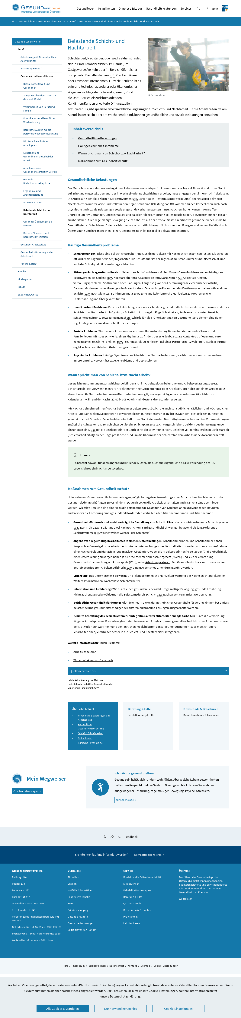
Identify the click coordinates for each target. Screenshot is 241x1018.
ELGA (71, 907)
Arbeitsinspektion (85, 655)
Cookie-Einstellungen (163, 991)
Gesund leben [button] (86, 10)
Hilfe (65, 969)
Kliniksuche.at (131, 887)
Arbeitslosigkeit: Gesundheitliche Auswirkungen (39, 62)
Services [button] (185, 10)
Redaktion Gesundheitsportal (98, 687)
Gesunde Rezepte (78, 920)
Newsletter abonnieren (149, 858)
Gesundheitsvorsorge (80, 926)
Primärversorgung (78, 913)
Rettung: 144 (19, 880)
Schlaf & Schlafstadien (90, 737)
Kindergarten (25, 283)
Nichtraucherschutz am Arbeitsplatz (36, 146)
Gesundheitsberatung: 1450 (28, 907)
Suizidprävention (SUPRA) (82, 933)
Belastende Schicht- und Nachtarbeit (37, 215)
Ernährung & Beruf (31, 72)
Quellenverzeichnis (149, 675)
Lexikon (72, 887)
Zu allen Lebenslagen (27, 794)
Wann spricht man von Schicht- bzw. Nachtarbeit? (111, 157)
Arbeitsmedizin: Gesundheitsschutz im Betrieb (40, 173)
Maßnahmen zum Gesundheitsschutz (102, 165)
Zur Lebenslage (127, 803)
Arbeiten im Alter (32, 206)
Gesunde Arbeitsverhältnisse (96, 25)
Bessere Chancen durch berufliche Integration (36, 238)
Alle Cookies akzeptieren (62, 1009)
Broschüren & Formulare (137, 913)
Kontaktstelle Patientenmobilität (142, 880)
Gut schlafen (85, 742)
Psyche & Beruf (29, 267)
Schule (21, 290)
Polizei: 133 (18, 887)
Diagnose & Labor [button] (130, 10)
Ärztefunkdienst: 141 (24, 913)
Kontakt (132, 969)
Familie (22, 275)
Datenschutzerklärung (125, 996)
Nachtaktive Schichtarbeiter (122, 584)
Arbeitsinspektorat (157, 566)
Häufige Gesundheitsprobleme (98, 149)
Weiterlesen (186, 902)
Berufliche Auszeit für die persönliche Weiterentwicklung (40, 135)
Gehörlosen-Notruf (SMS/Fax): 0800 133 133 (36, 930)
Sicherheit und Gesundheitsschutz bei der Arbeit (38, 160)
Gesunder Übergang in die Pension (37, 227)
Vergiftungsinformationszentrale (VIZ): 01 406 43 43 (35, 922)
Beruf (72, 25)
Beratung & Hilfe (132, 900)
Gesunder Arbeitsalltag (33, 248)
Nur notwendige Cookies (120, 1009)
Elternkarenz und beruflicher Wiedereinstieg (39, 124)
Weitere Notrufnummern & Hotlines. (33, 943)
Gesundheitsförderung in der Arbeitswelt (37, 257)
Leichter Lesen (131, 926)
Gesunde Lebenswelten (52, 25)
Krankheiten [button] (106, 10)
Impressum (78, 969)
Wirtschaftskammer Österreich (93, 664)
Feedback (131, 840)
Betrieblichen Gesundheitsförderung (180, 606)
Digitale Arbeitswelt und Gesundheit (36, 89)
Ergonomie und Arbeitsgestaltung (33, 196)
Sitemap (145, 969)
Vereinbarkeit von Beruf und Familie (39, 112)
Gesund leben (27, 25)
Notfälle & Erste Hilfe (80, 894)
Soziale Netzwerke (28, 298)
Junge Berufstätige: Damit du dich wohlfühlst (39, 101)
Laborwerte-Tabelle (79, 900)
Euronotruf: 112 (21, 900)
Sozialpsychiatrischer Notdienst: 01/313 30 (36, 937)
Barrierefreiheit (97, 969)
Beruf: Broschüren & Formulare (201, 718)
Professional (130, 920)
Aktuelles (73, 880)
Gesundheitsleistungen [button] (161, 10)
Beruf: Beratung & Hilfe (141, 718)
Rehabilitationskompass (137, 894)
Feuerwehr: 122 (21, 894)
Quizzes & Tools (132, 907)
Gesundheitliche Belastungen (97, 142)
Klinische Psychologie (90, 746)
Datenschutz (116, 969)
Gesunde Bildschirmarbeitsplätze (36, 185)
